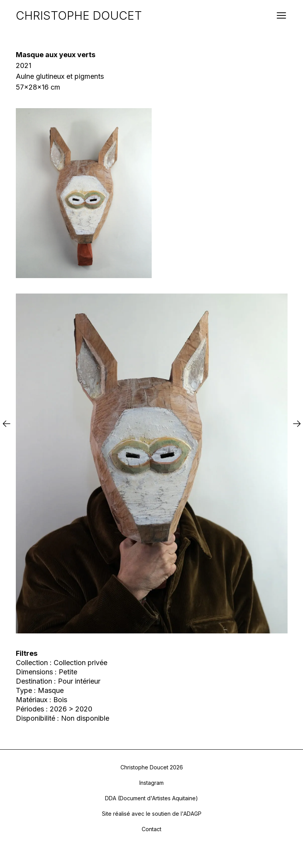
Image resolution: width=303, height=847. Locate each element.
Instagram (151, 782)
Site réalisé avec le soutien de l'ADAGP (151, 813)
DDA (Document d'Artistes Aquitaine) (151, 798)
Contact (151, 829)
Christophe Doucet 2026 (151, 767)
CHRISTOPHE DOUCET (79, 15)
